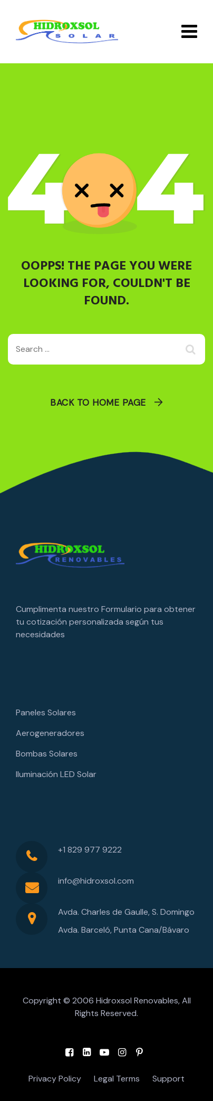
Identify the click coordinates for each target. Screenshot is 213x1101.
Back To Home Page (98, 402)
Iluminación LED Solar (56, 774)
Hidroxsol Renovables (137, 1000)
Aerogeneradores (50, 733)
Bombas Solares (47, 753)
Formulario (121, 609)
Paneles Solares (46, 712)
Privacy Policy (54, 1078)
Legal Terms (117, 1078)
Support (168, 1078)
